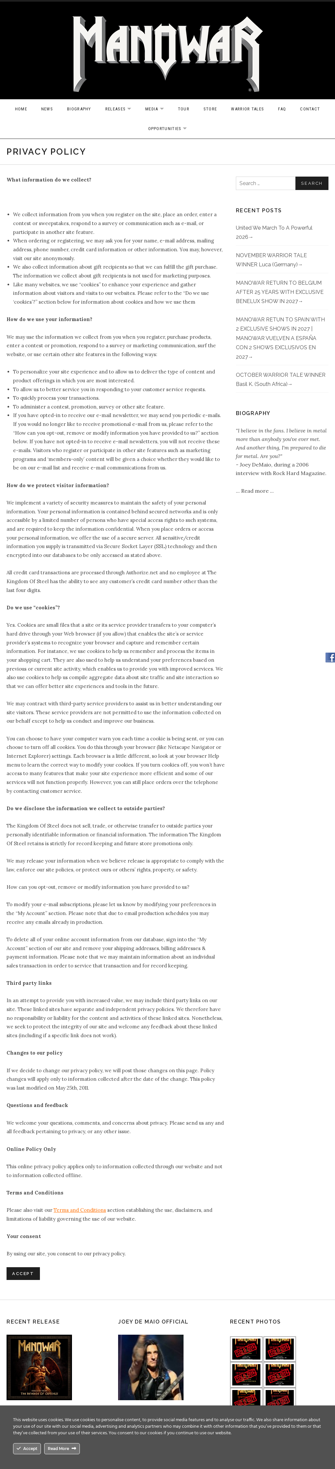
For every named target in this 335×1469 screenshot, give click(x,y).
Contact (310, 108)
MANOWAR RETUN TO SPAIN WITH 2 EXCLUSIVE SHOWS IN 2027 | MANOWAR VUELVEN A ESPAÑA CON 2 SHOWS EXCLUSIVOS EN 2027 (280, 338)
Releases (121, 109)
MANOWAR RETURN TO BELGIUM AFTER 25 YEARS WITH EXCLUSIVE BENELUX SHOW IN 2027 (280, 292)
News (47, 108)
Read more (255, 490)
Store (210, 108)
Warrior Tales (247, 108)
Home (21, 108)
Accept (23, 1273)
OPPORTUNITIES (171, 129)
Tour (183, 108)
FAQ (282, 108)
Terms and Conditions (80, 1210)
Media (157, 109)
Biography (79, 108)
